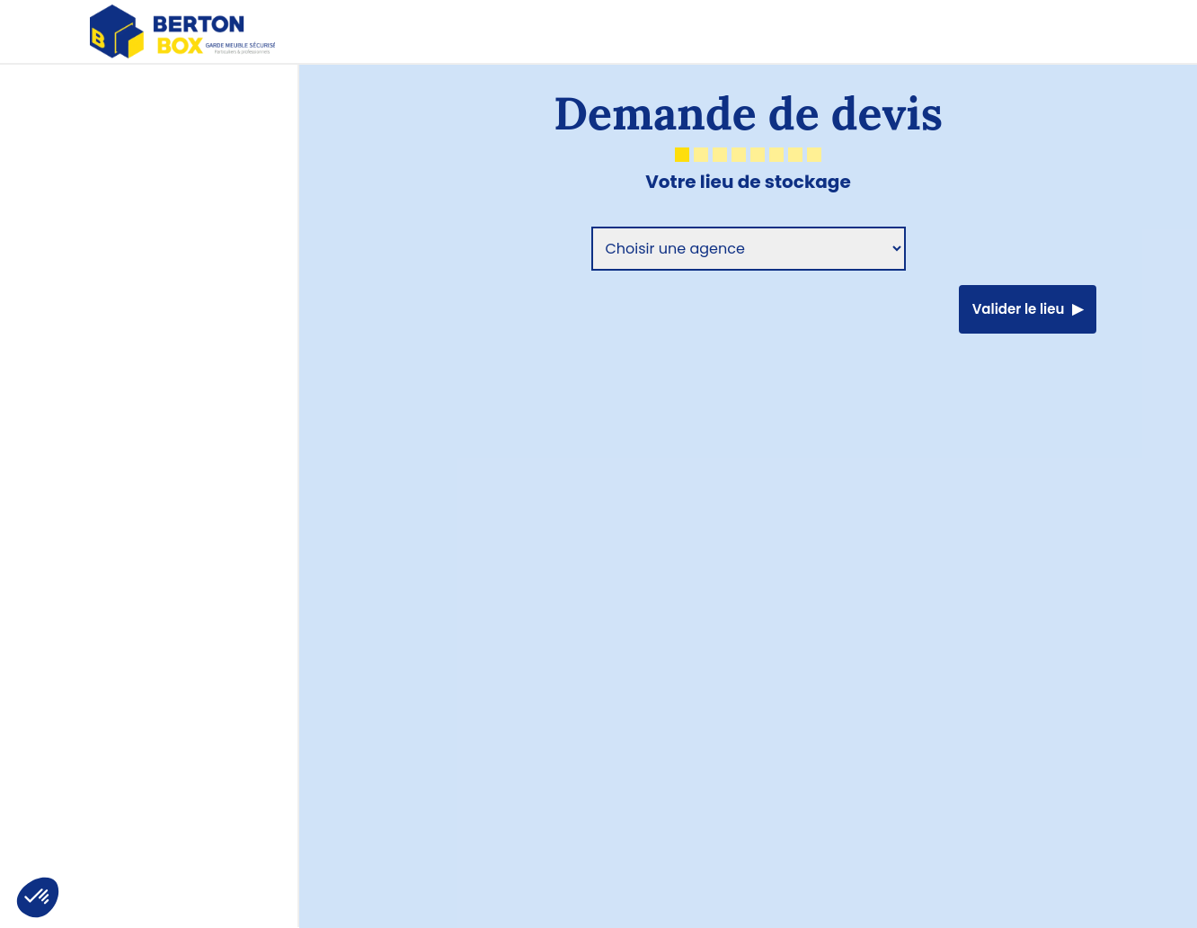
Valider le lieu (1020, 308)
